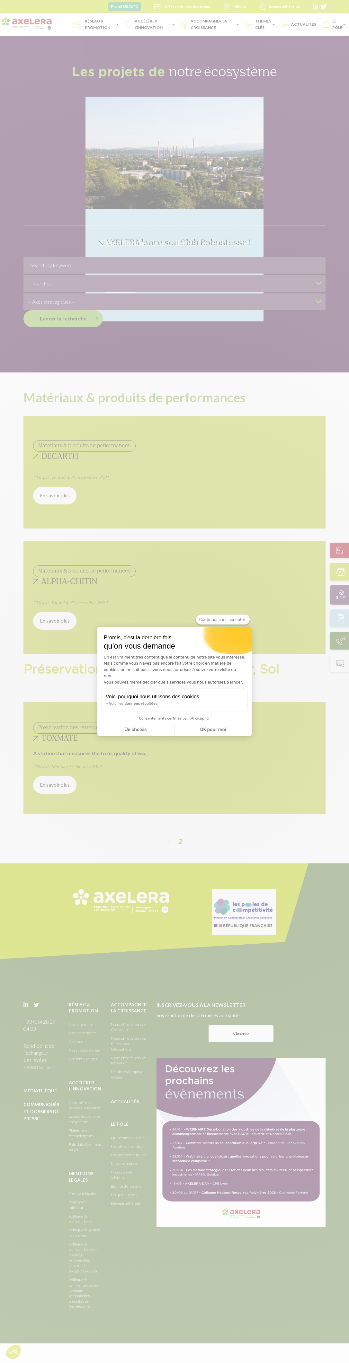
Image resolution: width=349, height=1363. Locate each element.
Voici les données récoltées (133, 703)
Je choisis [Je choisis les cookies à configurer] (136, 729)
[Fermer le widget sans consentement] (223, 620)
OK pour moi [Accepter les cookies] (213, 729)
